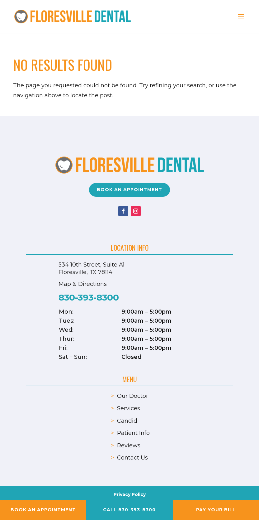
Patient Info (133, 433)
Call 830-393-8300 (129, 510)
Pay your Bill (216, 510)
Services (128, 408)
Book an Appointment (129, 189)
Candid (127, 420)
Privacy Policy (130, 494)
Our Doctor (132, 395)
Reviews (128, 445)
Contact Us (132, 457)
